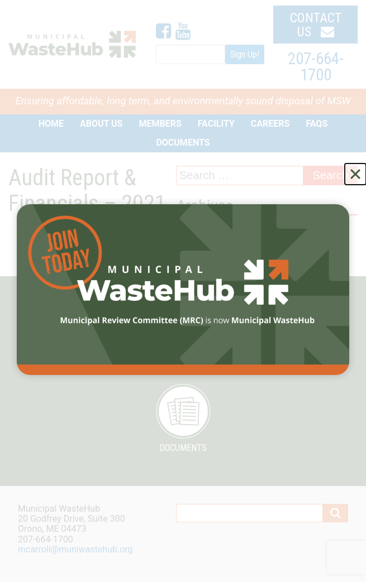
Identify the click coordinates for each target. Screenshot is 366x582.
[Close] (355, 174)
